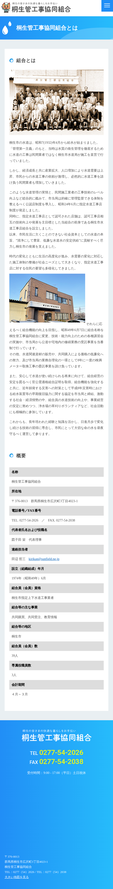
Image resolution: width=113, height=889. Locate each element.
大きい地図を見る (17, 877)
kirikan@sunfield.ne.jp (44, 559)
